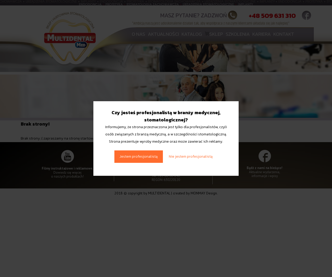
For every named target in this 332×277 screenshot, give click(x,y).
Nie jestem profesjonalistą (191, 156)
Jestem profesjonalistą (139, 156)
